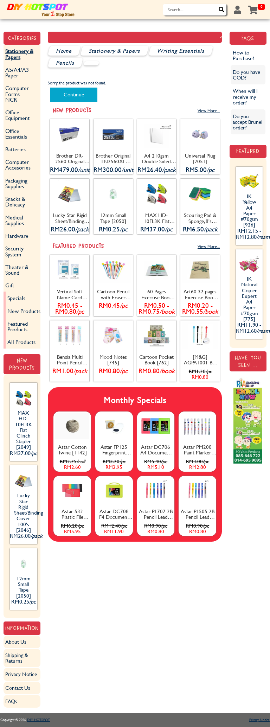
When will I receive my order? (245, 96)
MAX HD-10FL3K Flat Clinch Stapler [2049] (156, 218)
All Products (21, 342)
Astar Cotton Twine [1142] (72, 449)
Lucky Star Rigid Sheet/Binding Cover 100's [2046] (70, 218)
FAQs (11, 701)
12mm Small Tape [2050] (113, 217)
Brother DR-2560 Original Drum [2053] (69, 158)
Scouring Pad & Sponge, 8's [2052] (200, 218)
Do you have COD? (246, 74)
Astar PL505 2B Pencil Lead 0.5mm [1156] (197, 514)
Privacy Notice (21, 674)
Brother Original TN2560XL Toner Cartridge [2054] (113, 158)
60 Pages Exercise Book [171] (156, 294)
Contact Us (17, 687)
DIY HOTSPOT (38, 719)
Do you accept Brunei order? (247, 122)
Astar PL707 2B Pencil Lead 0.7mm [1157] (156, 514)
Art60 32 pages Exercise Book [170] (200, 294)
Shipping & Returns (16, 657)
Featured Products (17, 326)
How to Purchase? (243, 55)
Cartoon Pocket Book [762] (156, 359)
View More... (209, 110)
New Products (23, 311)
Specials (16, 298)
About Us (15, 641)
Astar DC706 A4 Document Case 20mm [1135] (155, 450)
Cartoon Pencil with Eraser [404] (113, 294)
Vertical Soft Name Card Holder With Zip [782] (69, 294)
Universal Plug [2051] (200, 158)
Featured (247, 151)
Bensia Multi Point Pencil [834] (70, 359)
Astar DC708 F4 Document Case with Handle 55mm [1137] (114, 514)
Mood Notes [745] (113, 359)
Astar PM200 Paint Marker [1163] (197, 450)
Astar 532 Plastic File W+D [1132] (72, 514)
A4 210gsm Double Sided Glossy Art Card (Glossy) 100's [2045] (156, 158)
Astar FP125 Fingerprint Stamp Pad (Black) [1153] (114, 450)
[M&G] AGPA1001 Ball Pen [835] (200, 359)
